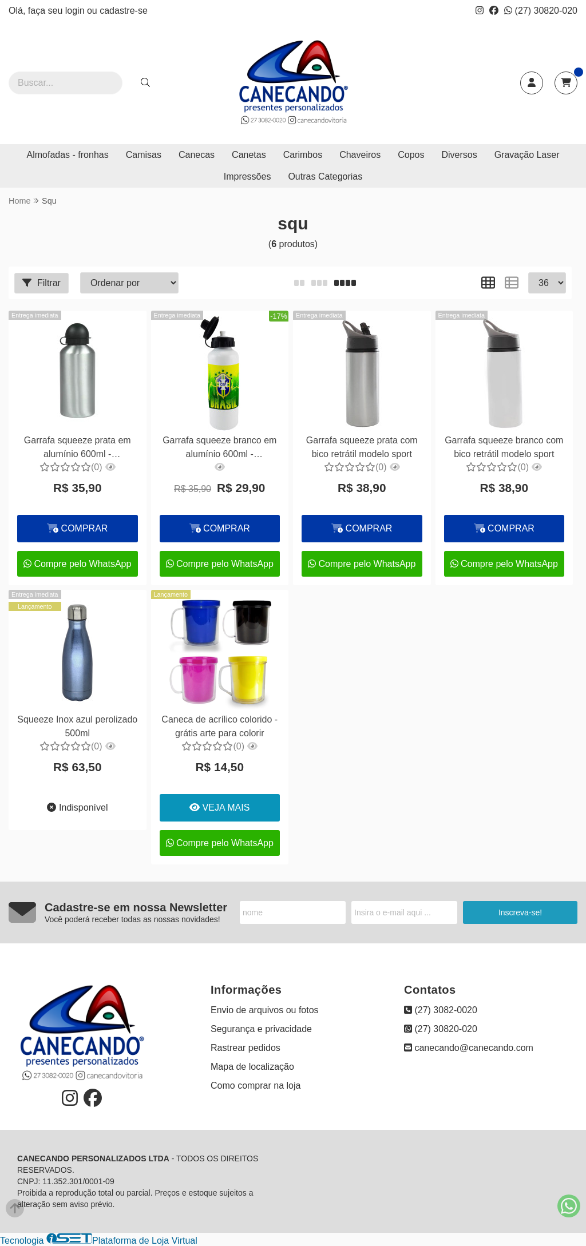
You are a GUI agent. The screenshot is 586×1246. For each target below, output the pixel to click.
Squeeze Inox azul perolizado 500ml (77, 726)
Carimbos (302, 155)
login (76, 10)
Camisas (143, 155)
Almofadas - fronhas (68, 155)
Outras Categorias (325, 176)
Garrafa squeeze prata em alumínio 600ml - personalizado (77, 448)
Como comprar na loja (255, 1085)
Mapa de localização (252, 1067)
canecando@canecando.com (468, 1048)
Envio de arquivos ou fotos (265, 1010)
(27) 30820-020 (540, 10)
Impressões (247, 176)
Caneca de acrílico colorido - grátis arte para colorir (219, 726)
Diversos (459, 155)
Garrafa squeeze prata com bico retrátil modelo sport (362, 447)
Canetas (249, 155)
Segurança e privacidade (261, 1029)
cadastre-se (124, 10)
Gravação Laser (527, 155)
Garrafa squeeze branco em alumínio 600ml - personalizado (219, 448)
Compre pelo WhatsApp (77, 564)
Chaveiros (360, 155)
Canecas (197, 155)
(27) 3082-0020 (440, 1010)
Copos (411, 155)
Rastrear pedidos (245, 1048)
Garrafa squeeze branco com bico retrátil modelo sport (504, 447)
